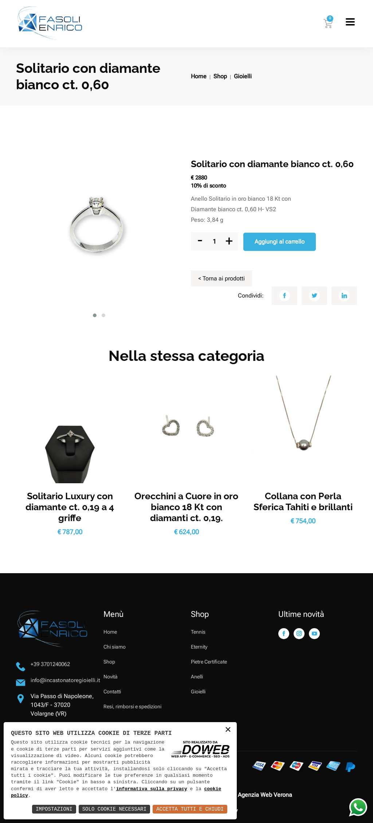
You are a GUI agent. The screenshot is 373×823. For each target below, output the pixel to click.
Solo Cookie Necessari (114, 809)
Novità (110, 677)
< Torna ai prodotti (221, 278)
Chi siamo (114, 647)
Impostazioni (54, 809)
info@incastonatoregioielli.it (65, 680)
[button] (94, 315)
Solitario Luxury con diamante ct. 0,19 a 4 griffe (69, 507)
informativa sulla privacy (151, 789)
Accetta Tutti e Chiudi (190, 809)
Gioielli (243, 76)
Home (199, 76)
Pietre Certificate (209, 662)
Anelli (197, 677)
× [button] (228, 730)
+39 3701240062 (50, 664)
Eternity (199, 647)
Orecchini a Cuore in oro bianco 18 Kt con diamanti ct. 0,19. (186, 507)
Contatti (112, 691)
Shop (220, 76)
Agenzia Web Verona (265, 794)
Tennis (198, 632)
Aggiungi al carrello (280, 241)
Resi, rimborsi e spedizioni (132, 706)
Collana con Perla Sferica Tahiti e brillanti (303, 501)
